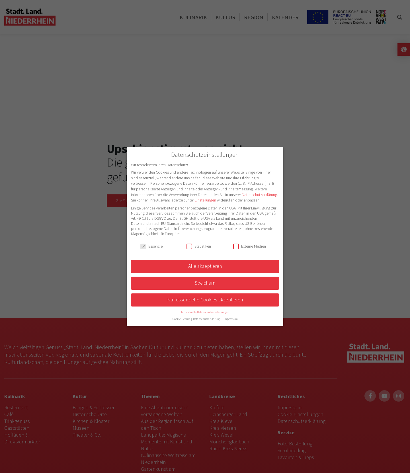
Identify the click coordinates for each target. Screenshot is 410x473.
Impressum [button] (231, 319)
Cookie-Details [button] (181, 319)
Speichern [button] (205, 283)
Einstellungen (205, 200)
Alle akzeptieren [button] (205, 266)
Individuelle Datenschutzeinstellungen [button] (205, 312)
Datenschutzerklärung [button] (207, 319)
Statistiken (198, 246)
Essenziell (152, 246)
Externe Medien (249, 246)
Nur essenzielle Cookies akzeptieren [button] (205, 300)
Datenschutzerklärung (259, 194)
